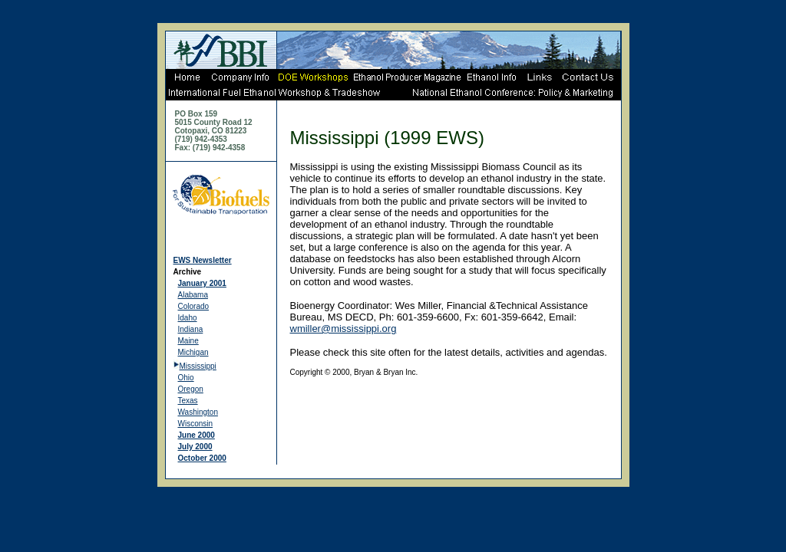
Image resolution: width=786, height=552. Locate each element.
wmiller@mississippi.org (343, 328)
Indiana (190, 329)
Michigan (193, 352)
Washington (198, 412)
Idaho (187, 318)
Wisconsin (195, 423)
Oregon (190, 389)
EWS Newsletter (202, 260)
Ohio (186, 377)
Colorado (194, 306)
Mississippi (198, 366)
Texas (188, 400)
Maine (188, 341)
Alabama (193, 295)
